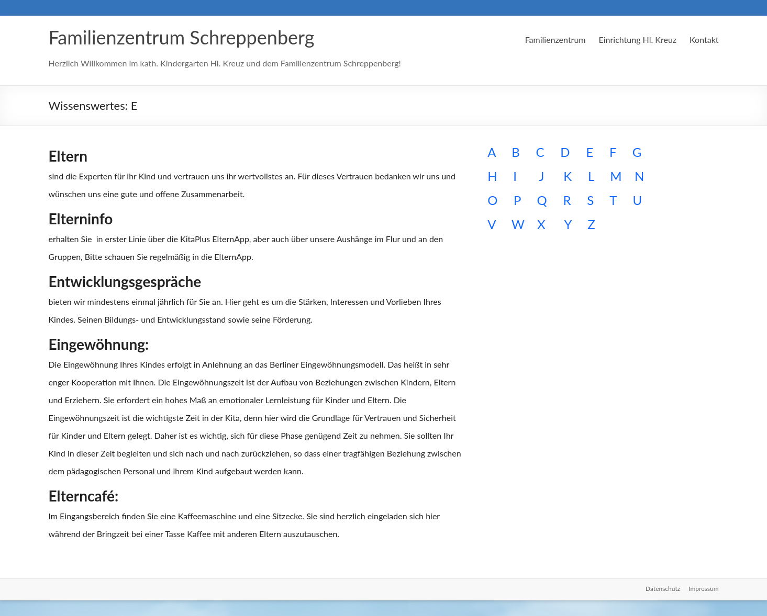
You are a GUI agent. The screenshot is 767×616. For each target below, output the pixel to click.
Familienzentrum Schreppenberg (182, 37)
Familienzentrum (555, 39)
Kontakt (704, 39)
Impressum (703, 588)
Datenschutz (663, 588)
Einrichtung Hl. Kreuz (638, 39)
